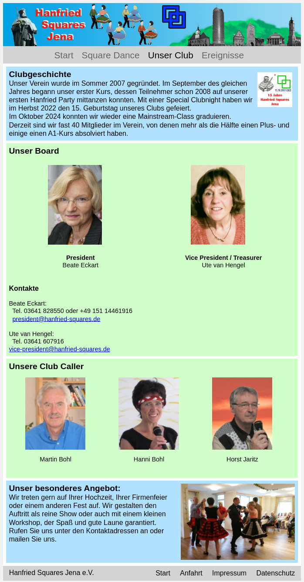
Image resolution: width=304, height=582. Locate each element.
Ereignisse (223, 55)
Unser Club (170, 55)
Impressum (229, 573)
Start (64, 55)
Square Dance (111, 55)
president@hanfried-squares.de (57, 318)
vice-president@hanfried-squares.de (59, 349)
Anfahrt (192, 573)
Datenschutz (275, 573)
